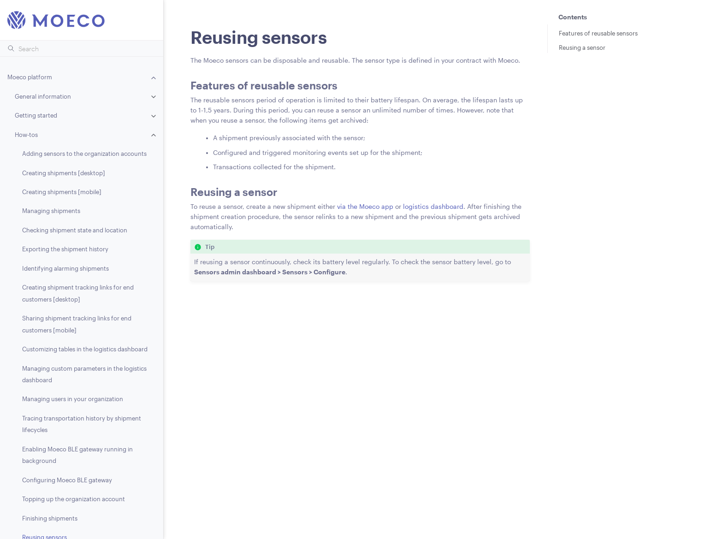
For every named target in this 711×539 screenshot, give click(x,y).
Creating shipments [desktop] (63, 173)
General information (43, 96)
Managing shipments (51, 210)
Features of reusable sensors (598, 33)
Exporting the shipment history (65, 249)
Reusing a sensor (582, 47)
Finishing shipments (49, 518)
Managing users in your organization (72, 399)
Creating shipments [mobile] (61, 192)
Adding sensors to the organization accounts (84, 153)
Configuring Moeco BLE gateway (67, 480)
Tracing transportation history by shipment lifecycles (81, 424)
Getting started (36, 115)
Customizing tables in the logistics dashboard (85, 349)
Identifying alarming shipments (65, 268)
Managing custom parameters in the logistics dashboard (84, 374)
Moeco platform (29, 77)
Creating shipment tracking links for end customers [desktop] (78, 293)
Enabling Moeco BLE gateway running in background (77, 455)
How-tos (26, 134)
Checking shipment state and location (74, 230)
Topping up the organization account (73, 499)
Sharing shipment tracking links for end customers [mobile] (76, 324)
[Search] (81, 48)
